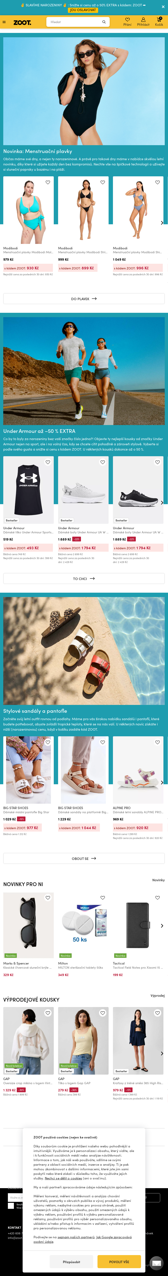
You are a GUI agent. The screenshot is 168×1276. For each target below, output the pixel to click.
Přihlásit (143, 22)
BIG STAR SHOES (15, 808)
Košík (159, 21)
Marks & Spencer (16, 963)
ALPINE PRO (122, 808)
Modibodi (10, 248)
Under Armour (14, 528)
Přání (127, 22)
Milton (63, 963)
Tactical (119, 963)
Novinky (158, 879)
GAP (6, 1079)
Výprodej (158, 995)
